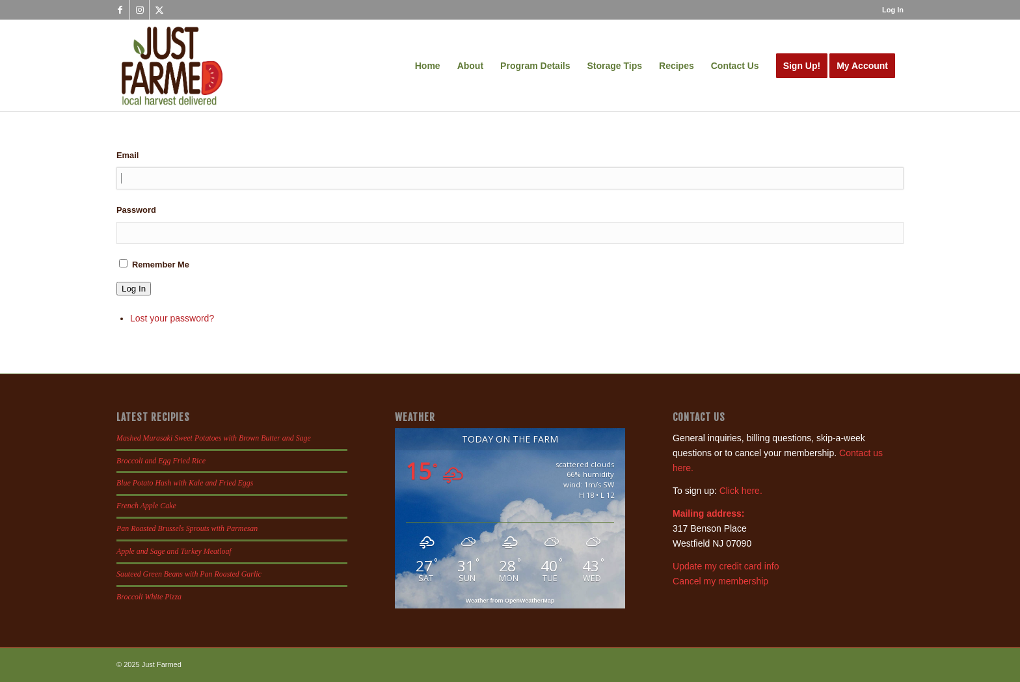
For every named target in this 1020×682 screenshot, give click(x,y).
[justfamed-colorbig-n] (172, 65)
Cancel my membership (720, 581)
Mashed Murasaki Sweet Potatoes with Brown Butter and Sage (213, 438)
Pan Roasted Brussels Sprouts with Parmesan (187, 528)
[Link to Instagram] (139, 10)
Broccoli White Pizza (148, 596)
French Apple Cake (146, 505)
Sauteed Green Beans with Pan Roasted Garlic (189, 574)
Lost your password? (172, 318)
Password (136, 210)
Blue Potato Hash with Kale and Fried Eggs (184, 482)
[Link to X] (159, 10)
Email (127, 155)
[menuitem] (890, 10)
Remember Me (160, 264)
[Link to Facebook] (120, 10)
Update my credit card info (726, 566)
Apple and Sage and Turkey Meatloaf (174, 551)
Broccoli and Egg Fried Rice (161, 460)
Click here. (740, 490)
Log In (893, 10)
